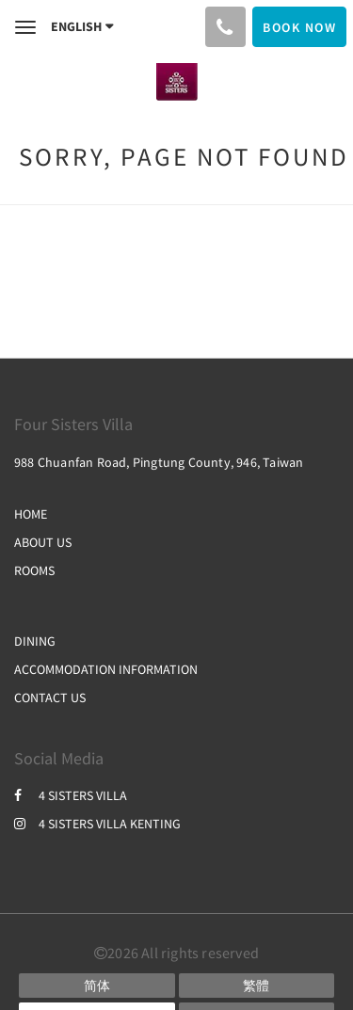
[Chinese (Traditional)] (257, 985)
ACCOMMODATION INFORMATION (106, 669)
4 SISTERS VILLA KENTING (97, 823)
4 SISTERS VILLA (70, 795)
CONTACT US (50, 697)
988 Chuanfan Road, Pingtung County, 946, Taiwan (158, 462)
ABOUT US (43, 542)
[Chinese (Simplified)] (97, 985)
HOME (30, 513)
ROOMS (34, 570)
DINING (35, 641)
